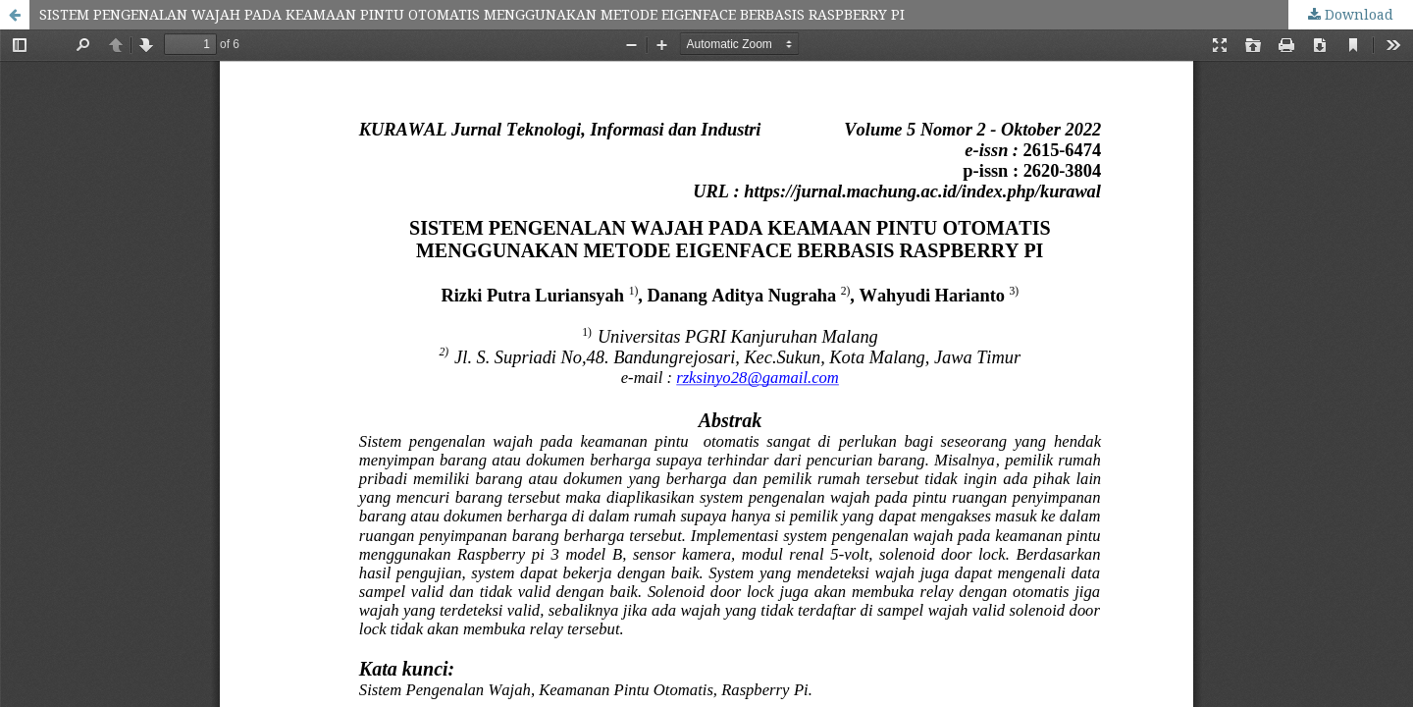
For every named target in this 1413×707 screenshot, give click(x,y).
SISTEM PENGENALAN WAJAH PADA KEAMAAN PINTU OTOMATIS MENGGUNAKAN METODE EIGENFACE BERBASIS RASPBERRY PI (472, 14)
